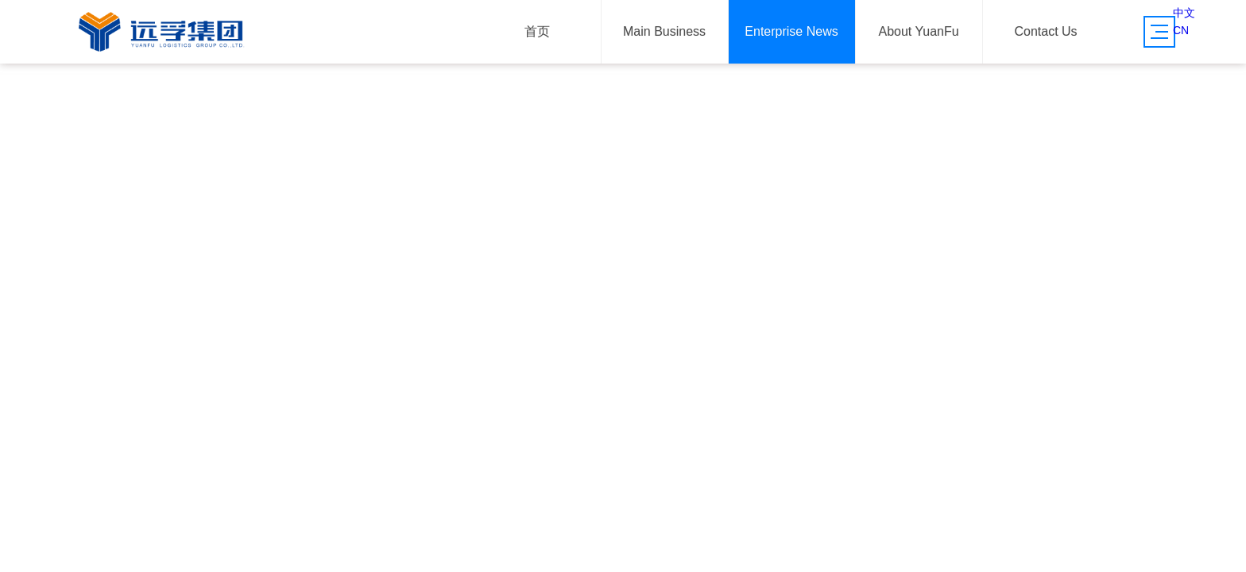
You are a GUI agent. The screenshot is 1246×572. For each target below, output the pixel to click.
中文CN (1184, 21)
